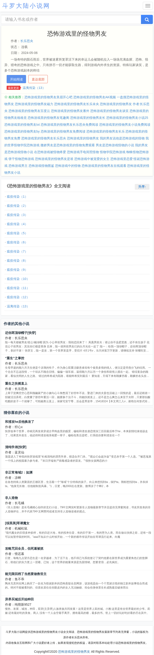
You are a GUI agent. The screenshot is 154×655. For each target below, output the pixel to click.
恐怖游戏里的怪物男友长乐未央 (76, 104)
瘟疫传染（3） (17, 215)
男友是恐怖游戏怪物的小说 (115, 145)
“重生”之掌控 (14, 358)
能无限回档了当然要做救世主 (26, 574)
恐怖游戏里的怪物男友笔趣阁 (48, 118)
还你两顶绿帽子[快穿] (20, 333)
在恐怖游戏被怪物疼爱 (50, 152)
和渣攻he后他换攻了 (19, 421)
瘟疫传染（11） (18, 288)
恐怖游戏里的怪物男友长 (87, 118)
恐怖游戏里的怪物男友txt (22, 124)
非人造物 (11, 498)
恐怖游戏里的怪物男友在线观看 (104, 166)
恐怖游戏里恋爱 (121, 159)
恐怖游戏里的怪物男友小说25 (127, 118)
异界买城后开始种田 (19, 599)
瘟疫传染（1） (17, 196)
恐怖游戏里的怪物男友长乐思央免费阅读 (69, 124)
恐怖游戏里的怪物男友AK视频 (94, 97)
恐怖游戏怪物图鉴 (41, 166)
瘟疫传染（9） (17, 270)
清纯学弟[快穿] (15, 447)
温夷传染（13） (34, 88)
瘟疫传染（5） (17, 233)
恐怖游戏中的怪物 (68, 166)
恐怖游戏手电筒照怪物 (83, 152)
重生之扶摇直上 (16, 383)
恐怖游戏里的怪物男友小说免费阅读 (124, 124)
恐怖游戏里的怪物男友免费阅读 (63, 131)
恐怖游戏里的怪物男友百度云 (29, 111)
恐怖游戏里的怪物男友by (22, 131)
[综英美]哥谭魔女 (17, 523)
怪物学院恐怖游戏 (112, 152)
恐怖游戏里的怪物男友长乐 (105, 131)
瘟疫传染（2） (17, 206)
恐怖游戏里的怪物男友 (83, 138)
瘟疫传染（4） (17, 224)
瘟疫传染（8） (17, 260)
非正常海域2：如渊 (18, 472)
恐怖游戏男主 (18, 166)
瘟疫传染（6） (17, 242)
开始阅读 (16, 79)
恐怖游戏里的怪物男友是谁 (54, 159)
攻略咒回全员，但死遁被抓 (24, 548)
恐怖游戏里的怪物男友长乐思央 (43, 138)
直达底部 (38, 79)
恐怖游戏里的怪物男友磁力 (34, 104)
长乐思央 (26, 41)
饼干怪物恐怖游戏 (21, 159)
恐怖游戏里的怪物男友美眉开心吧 (48, 97)
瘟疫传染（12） (18, 297)
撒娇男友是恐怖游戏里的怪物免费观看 (67, 145)
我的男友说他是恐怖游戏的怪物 (122, 138)
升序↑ (142, 187)
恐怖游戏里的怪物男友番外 (70, 111)
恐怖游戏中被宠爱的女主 (91, 159)
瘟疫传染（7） (17, 251)
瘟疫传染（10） (18, 279)
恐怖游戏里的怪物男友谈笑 (109, 111)
